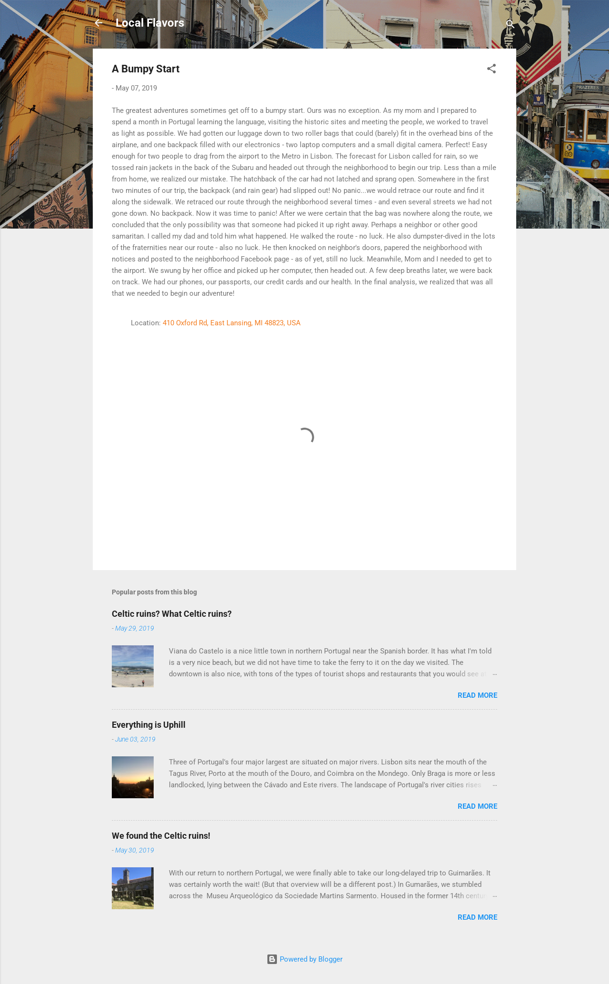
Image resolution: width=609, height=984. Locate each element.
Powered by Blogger (304, 959)
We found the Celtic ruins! (161, 836)
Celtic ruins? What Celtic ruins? (172, 614)
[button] (491, 70)
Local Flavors (150, 23)
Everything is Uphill (149, 725)
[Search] (510, 25)
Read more (477, 695)
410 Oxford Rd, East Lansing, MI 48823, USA (232, 323)
